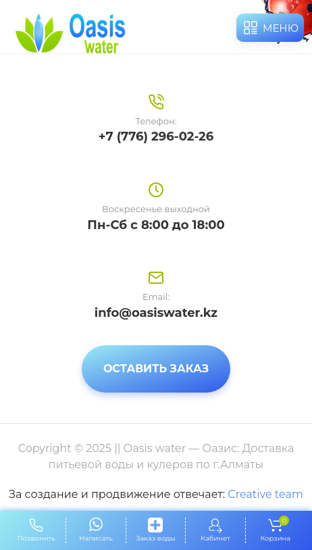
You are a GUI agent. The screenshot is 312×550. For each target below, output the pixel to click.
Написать (95, 538)
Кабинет (215, 538)
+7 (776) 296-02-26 (156, 136)
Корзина (275, 530)
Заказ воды (155, 538)
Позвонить (36, 538)
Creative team (265, 494)
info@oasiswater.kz (156, 312)
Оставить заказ (156, 368)
